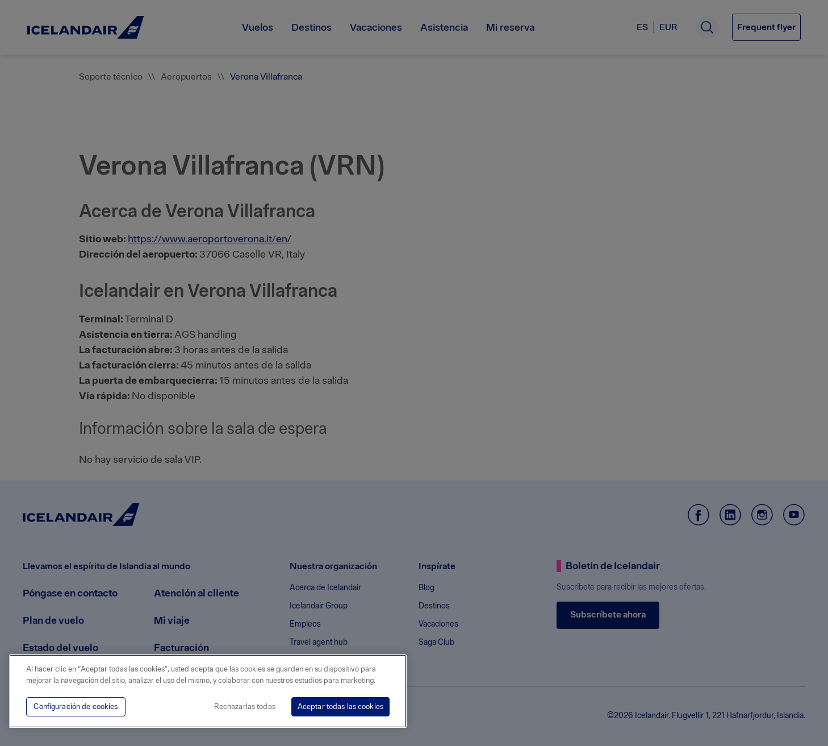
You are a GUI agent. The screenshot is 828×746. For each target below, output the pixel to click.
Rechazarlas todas (244, 706)
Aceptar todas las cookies (340, 706)
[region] (208, 691)
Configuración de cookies (76, 706)
